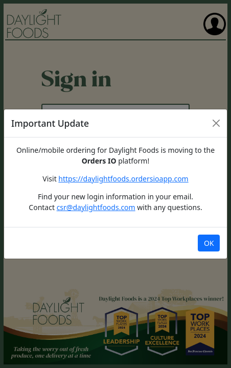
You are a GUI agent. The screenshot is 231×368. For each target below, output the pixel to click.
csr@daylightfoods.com (96, 207)
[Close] (216, 123)
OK (209, 243)
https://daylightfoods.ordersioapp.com (123, 178)
